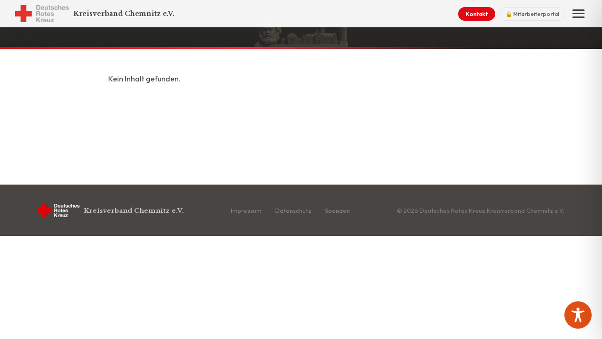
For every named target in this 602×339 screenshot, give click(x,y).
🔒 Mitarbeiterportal (532, 13)
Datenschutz (293, 210)
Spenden (337, 210)
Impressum (246, 210)
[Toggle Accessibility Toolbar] (578, 315)
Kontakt (477, 13)
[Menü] (578, 13)
